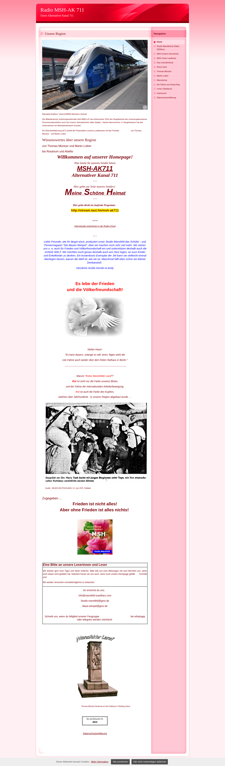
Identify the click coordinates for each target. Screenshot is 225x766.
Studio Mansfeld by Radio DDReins (168, 47)
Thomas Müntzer (164, 71)
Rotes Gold (162, 67)
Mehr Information (99, 761)
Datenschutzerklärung (95, 733)
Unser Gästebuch (164, 89)
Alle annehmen (120, 761)
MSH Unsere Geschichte (167, 54)
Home (159, 42)
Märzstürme (162, 80)
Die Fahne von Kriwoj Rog (168, 84)
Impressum (161, 93)
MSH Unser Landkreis (166, 58)
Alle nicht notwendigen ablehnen (149, 761)
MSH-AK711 (95, 168)
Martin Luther (162, 76)
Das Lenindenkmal (165, 63)
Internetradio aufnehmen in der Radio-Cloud (94, 226)
